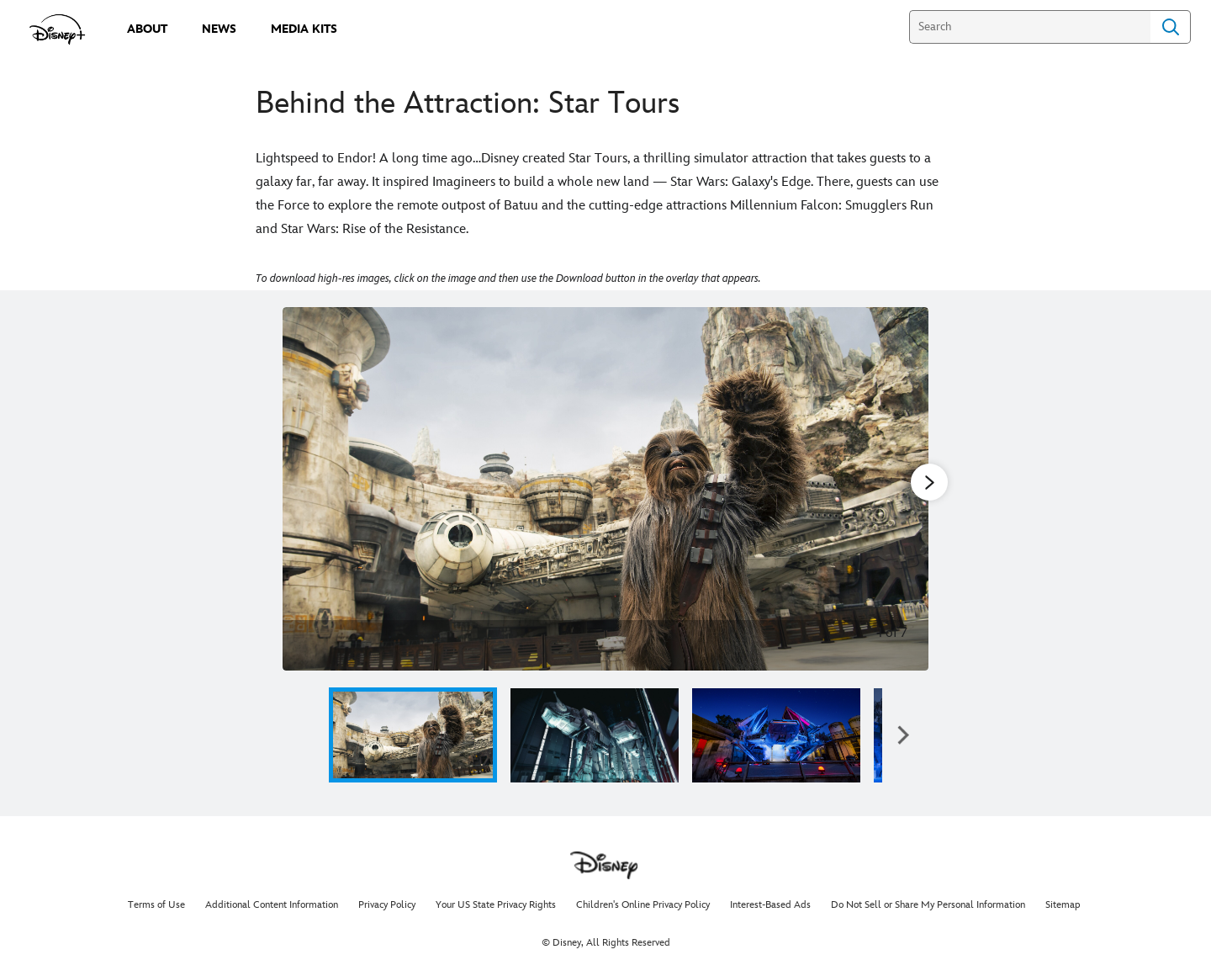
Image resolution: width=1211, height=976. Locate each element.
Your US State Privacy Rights (496, 905)
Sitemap (1063, 905)
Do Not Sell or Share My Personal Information (928, 905)
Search (1171, 27)
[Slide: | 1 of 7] (605, 489)
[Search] (1029, 27)
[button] (903, 734)
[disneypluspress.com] (58, 29)
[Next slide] (902, 489)
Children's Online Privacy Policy (643, 905)
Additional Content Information (271, 905)
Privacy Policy (386, 905)
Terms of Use (156, 905)
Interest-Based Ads (770, 905)
